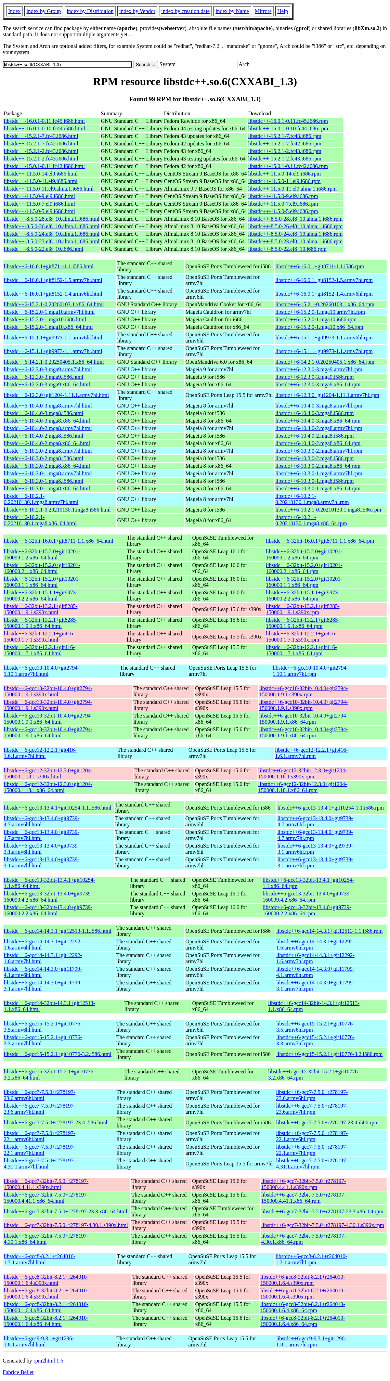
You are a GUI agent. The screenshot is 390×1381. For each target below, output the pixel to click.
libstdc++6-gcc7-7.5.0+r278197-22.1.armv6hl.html (39, 1136)
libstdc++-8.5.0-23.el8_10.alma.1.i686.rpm (295, 241)
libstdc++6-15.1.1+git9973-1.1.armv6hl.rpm (324, 337)
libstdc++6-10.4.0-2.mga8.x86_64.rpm (318, 443)
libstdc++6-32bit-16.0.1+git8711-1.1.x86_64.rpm (320, 541)
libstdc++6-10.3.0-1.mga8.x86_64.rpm (318, 488)
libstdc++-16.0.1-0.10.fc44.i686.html (44, 128)
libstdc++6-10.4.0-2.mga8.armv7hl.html (48, 428)
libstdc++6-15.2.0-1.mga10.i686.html (45, 319)
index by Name (232, 11)
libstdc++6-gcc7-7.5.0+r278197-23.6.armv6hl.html (39, 1095)
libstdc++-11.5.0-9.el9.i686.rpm (283, 196)
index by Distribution (90, 11)
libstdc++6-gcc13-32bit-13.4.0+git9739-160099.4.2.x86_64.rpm (307, 897)
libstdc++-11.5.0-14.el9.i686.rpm (284, 174)
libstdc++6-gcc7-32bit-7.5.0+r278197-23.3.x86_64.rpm (322, 1211)
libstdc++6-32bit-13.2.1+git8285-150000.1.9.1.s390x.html (41, 609)
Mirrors (263, 11)
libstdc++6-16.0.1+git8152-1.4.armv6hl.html (53, 294)
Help (282, 11)
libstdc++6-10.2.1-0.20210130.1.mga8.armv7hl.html (41, 499)
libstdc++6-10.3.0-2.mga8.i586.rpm (314, 458)
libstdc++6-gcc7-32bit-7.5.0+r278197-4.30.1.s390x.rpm (322, 1225)
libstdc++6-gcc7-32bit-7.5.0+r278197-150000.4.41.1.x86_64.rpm (303, 1198)
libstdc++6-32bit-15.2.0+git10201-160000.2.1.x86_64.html (42, 568)
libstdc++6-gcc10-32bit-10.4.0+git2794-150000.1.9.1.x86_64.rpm (303, 719)
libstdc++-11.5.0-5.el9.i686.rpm (283, 211)
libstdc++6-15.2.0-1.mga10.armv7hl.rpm (320, 312)
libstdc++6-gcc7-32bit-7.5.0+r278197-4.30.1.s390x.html (66, 1225)
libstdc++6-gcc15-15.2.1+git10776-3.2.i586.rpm (329, 1054)
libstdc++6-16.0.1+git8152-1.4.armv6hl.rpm (324, 294)
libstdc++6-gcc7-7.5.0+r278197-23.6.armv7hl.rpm (312, 1109)
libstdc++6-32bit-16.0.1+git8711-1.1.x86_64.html (58, 541)
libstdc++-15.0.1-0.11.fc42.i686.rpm (288, 166)
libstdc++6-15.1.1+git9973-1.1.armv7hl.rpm (324, 351)
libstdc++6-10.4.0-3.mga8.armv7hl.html (48, 406)
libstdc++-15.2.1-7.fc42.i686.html (41, 143)
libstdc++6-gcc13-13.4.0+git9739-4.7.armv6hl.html (41, 821)
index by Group (43, 11)
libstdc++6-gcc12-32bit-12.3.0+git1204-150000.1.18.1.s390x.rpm (302, 773)
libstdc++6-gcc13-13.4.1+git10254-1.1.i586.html (58, 808)
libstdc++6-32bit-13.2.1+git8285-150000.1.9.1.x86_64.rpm (303, 623)
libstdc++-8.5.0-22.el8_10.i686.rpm (287, 249)
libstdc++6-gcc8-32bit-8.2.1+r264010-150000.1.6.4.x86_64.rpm (302, 1307)
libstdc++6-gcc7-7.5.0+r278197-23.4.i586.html (55, 1122)
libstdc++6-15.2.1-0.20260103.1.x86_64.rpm (324, 304)
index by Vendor (137, 11)
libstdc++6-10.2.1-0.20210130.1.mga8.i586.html (57, 510)
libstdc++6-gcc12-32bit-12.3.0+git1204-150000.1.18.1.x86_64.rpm (302, 787)
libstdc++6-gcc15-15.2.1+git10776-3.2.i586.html (58, 1054)
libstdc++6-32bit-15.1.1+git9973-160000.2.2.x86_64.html (41, 596)
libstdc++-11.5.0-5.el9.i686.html (39, 211)
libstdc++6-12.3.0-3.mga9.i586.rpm (314, 377)
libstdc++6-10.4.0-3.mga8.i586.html (43, 413)
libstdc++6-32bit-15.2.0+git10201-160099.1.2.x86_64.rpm (304, 554)
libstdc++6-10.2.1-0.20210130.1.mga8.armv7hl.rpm (312, 499)
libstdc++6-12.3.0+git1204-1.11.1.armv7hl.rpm (327, 395)
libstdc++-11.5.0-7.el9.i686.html (39, 204)
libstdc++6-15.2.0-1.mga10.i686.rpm (315, 319)
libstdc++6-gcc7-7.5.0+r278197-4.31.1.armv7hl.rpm (312, 1164)
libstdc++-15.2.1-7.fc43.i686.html (41, 136)
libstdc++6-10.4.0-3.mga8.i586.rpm (314, 413)
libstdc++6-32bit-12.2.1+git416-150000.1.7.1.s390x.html (39, 637)
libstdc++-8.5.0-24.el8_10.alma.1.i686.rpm (295, 234)
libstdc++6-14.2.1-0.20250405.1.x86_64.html (54, 362)
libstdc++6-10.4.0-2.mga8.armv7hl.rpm (318, 428)
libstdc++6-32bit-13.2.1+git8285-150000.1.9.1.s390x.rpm (303, 609)
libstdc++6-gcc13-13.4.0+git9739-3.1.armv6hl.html (41, 849)
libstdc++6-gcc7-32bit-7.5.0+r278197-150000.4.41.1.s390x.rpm (303, 1184)
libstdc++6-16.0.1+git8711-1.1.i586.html (48, 266)
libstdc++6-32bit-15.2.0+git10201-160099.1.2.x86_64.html (42, 554)
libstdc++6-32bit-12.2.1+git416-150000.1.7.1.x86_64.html (39, 650)
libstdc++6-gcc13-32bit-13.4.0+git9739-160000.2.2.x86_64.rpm (307, 910)
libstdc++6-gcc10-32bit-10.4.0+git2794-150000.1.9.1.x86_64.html (48, 719)
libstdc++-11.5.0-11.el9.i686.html (41, 181)
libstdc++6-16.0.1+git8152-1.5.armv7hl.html (53, 280)
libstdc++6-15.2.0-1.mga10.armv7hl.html (49, 312)
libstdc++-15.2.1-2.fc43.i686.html (41, 151)
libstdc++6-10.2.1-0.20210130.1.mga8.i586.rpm (328, 510)
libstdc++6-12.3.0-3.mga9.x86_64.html (47, 384)
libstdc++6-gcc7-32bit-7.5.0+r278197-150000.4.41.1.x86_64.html (46, 1198)
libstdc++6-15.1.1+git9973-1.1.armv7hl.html (53, 351)
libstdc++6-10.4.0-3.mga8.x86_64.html (47, 421)
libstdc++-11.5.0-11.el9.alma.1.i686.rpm (292, 189)
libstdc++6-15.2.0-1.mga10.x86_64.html (48, 327)
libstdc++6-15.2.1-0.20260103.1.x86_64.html (54, 304)
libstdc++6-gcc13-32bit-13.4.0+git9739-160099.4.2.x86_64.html (48, 897)
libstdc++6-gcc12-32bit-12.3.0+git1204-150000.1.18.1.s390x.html (48, 773)
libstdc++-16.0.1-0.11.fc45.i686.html (44, 121)
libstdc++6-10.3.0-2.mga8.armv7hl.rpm (318, 451)
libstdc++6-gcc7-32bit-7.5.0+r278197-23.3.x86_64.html (65, 1211)
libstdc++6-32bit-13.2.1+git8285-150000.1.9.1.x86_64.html (41, 623)
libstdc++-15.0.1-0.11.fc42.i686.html (44, 166)
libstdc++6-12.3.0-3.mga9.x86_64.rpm (318, 384)
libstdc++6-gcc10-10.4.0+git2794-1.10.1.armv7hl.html (41, 671)
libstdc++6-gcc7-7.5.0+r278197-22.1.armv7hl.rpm (312, 1150)
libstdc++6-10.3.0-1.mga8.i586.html (43, 481)
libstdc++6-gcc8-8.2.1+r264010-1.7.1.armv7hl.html (39, 1259)
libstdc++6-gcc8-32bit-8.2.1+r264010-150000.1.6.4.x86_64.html (46, 1307)
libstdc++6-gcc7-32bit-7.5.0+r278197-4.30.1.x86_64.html (46, 1239)
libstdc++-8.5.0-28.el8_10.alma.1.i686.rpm (295, 219)
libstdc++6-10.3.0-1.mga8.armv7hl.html (48, 473)
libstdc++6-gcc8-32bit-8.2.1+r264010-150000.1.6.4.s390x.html (46, 1280)
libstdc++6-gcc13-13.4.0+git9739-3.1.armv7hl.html (41, 862)
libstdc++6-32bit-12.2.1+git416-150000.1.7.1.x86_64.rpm (301, 650)
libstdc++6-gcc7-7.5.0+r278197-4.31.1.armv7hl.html (39, 1164)
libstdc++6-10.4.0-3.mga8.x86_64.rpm (318, 421)
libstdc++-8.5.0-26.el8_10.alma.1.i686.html (52, 226)
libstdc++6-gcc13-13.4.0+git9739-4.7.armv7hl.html (41, 835)
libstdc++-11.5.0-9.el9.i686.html (39, 196)
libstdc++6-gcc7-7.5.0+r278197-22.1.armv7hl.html (39, 1150)
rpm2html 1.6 (48, 1361)
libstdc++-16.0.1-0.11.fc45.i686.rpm (288, 121)
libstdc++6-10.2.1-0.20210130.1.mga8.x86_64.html (40, 520)
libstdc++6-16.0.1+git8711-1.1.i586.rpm (319, 266)
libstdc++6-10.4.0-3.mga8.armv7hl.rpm (318, 406)
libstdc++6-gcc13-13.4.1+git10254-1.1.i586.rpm (330, 808)
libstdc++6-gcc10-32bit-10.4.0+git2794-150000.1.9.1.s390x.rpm (303, 691)
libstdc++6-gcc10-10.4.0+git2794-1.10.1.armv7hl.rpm (310, 671)
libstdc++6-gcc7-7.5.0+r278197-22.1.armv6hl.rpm (312, 1136)
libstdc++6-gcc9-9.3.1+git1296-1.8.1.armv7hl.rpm (311, 1341)
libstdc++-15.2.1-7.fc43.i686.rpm (284, 136)
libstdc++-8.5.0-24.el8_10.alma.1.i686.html (52, 234)
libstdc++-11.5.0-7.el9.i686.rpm (283, 204)
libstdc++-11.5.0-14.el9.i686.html (41, 174)
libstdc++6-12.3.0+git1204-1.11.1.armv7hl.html (56, 395)
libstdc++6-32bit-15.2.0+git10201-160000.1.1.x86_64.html (42, 582)
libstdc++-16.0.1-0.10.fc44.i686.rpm (288, 128)
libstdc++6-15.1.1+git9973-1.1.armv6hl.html (53, 337)
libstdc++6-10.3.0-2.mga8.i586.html (43, 458)
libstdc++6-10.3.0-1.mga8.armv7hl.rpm (318, 473)
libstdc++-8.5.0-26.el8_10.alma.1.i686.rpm (295, 226)
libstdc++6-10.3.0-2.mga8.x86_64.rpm (318, 466)
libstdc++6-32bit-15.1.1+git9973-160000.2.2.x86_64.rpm (303, 596)
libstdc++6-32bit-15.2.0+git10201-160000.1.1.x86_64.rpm (304, 582)
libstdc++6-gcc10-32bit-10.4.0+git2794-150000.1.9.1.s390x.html (48, 691)
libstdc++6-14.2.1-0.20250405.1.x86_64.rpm (324, 362)
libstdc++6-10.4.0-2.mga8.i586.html (43, 436)
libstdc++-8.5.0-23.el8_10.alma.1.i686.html (52, 241)
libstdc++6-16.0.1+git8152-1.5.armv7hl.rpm (324, 280)
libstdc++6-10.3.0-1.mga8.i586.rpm (314, 481)
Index (14, 11)
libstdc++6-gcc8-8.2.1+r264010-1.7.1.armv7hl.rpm (311, 1259)
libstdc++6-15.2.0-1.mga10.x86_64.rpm (319, 327)
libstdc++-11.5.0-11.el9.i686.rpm (284, 181)
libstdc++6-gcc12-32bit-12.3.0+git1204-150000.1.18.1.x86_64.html (48, 787)
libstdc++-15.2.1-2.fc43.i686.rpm (284, 151)
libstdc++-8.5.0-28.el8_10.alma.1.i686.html (52, 219)
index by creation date (185, 11)
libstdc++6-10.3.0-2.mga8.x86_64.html (47, 466)
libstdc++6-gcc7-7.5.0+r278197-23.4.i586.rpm (327, 1122)
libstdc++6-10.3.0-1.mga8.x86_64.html (47, 488)
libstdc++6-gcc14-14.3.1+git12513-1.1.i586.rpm (329, 931)
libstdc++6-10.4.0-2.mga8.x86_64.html (47, 443)
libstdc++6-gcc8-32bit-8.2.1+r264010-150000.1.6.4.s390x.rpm (302, 1280)
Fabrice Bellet (18, 1372)
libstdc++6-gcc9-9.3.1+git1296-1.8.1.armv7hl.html (39, 1341)
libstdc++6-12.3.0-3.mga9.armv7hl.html (48, 369)
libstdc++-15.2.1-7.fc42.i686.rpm (284, 143)
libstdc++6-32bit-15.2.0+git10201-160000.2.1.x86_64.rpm (304, 568)
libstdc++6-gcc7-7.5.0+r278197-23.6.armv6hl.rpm (312, 1095)
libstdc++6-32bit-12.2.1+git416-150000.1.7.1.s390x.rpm (301, 637)
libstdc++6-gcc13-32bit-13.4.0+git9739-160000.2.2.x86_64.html (48, 910)
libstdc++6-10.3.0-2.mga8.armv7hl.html (48, 451)
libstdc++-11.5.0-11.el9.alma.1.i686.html (49, 189)
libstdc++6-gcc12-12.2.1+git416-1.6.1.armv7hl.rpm (311, 753)
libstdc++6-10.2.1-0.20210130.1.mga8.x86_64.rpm (311, 520)
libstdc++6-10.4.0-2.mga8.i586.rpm (314, 436)
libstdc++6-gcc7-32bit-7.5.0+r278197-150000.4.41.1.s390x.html (46, 1184)
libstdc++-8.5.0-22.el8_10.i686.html (43, 249)
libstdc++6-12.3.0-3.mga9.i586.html (43, 377)
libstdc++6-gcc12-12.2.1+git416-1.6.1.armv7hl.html (40, 753)
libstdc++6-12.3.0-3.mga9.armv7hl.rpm (318, 369)
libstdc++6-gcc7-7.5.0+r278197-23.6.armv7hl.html (39, 1109)
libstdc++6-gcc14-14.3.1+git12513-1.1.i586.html (58, 931)
